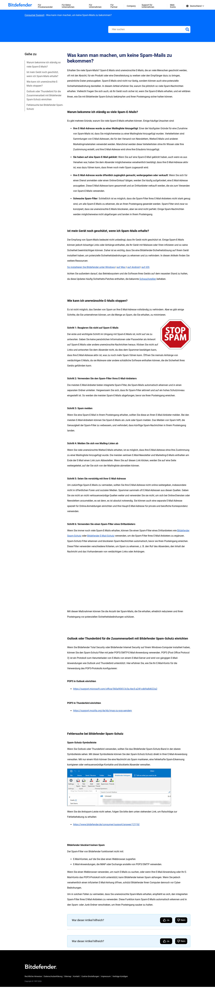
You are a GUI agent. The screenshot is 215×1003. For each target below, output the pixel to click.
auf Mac (121, 267)
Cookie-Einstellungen (90, 976)
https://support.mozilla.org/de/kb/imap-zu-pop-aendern (102, 710)
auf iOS (145, 267)
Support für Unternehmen (148, 6)
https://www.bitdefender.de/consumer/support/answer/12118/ (106, 824)
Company (131, 6)
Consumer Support (34, 15)
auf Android (133, 267)
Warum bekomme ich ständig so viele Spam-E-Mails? (44, 64)
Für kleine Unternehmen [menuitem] (68, 6)
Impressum (106, 976)
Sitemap (67, 976)
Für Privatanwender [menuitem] (45, 6)
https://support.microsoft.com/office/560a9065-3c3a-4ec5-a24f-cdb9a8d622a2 (115, 688)
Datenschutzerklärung (53, 976)
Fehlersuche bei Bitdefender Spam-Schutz (45, 107)
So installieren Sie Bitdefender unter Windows (91, 267)
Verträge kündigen (120, 976)
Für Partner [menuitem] (114, 6)
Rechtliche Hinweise (33, 976)
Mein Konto (173, 6)
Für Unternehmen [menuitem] (95, 6)
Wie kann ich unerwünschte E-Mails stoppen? (42, 83)
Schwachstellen (147, 279)
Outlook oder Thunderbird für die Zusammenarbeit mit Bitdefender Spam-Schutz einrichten (44, 95)
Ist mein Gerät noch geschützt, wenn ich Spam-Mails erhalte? (42, 74)
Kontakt (76, 976)
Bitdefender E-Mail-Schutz (100, 535)
